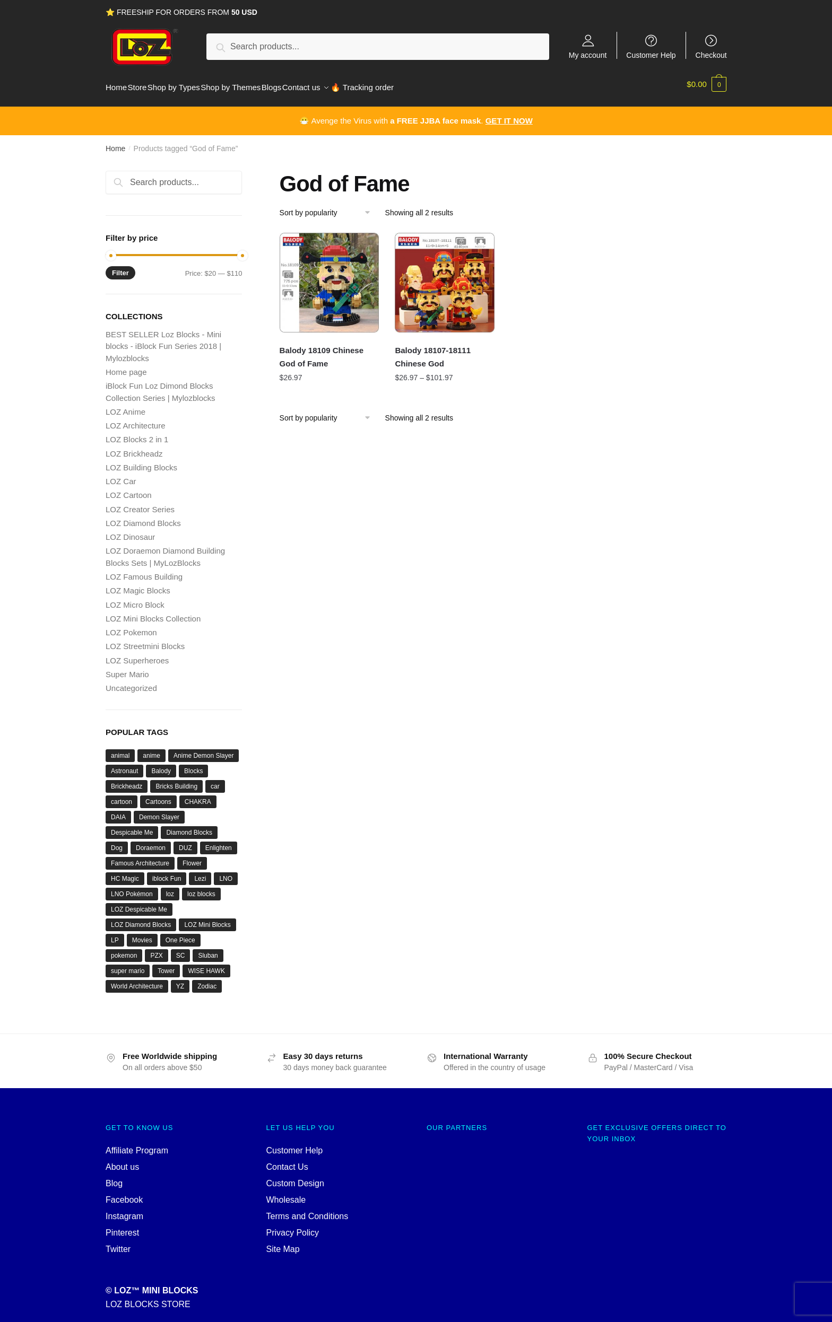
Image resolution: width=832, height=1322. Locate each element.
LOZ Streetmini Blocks (145, 639)
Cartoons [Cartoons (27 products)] (158, 795)
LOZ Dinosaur (130, 530)
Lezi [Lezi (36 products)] (200, 872)
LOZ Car (121, 474)
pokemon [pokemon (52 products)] (124, 949)
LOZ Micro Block (135, 598)
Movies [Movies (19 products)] (142, 934)
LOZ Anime (125, 405)
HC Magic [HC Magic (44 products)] (125, 872)
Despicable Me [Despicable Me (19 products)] (132, 826)
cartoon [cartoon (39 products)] (121, 795)
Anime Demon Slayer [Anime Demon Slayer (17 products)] (203, 749)
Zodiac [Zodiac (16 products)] (206, 980)
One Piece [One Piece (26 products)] (180, 934)
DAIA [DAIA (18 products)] (118, 811)
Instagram (124, 1209)
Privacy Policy (292, 1226)
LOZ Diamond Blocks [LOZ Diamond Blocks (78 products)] (141, 918)
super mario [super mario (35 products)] (127, 964)
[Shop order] (329, 206)
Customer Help (650, 55)
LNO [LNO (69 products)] (225, 872)
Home (115, 142)
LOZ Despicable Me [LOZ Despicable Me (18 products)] (139, 903)
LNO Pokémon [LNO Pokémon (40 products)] (132, 887)
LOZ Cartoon (129, 488)
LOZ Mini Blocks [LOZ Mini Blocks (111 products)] (207, 918)
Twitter (118, 1242)
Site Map (283, 1242)
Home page (126, 365)
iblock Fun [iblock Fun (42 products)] (166, 872)
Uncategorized (131, 681)
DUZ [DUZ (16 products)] (185, 841)
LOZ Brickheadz (134, 447)
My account (588, 55)
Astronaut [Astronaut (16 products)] (124, 764)
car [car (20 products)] (215, 780)
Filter (120, 266)
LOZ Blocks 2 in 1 (137, 432)
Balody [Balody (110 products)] (161, 764)
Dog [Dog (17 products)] (117, 841)
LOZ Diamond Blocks (143, 516)
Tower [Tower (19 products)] (166, 964)
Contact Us (287, 1160)
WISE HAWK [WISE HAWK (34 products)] (206, 964)
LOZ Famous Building (144, 570)
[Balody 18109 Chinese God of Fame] (329, 276)
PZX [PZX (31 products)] (156, 949)
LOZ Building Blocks (141, 461)
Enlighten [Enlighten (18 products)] (218, 841)
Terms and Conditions (307, 1209)
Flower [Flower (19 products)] (192, 857)
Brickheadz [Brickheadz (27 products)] (126, 780)
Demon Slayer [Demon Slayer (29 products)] (159, 811)
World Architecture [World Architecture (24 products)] (137, 980)
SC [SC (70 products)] (180, 949)
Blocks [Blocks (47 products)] (193, 764)
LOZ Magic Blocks (138, 584)
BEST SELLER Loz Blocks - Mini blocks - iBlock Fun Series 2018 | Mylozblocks (163, 339)
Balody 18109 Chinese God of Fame (321, 350)
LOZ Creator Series (140, 502)
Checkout (711, 55)
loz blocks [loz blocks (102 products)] (201, 887)
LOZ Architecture (136, 419)
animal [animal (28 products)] (120, 749)
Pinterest (122, 1226)
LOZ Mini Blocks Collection (153, 612)
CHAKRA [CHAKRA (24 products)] (198, 795)
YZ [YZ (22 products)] (180, 980)
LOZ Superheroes (137, 654)
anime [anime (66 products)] (151, 749)
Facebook (124, 1193)
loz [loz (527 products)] (170, 887)
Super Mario (127, 667)
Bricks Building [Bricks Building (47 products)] (176, 780)
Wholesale (286, 1193)
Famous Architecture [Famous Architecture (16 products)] (140, 857)
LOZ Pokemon (131, 626)
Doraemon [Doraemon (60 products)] (151, 841)
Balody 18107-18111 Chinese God (433, 350)
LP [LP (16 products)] (115, 934)
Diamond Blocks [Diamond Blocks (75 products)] (189, 826)
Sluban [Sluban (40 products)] (208, 949)
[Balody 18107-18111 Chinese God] (445, 276)
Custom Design (295, 1176)
